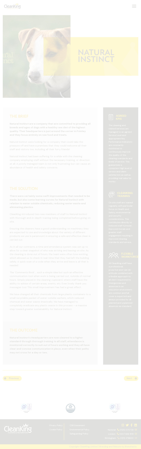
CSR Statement (77, 425)
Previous (14, 378)
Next (129, 378)
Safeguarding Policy (79, 433)
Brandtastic (131, 446)
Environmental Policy (79, 429)
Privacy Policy (56, 425)
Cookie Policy (55, 429)
